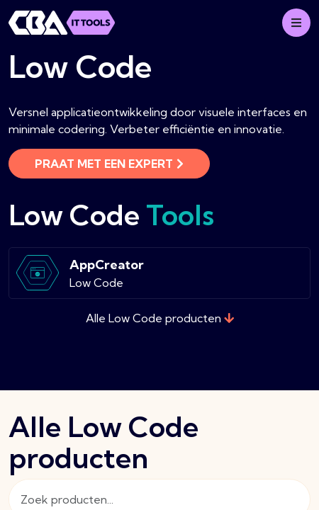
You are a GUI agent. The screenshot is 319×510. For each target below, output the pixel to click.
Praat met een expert (109, 164)
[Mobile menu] (296, 22)
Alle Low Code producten (160, 318)
